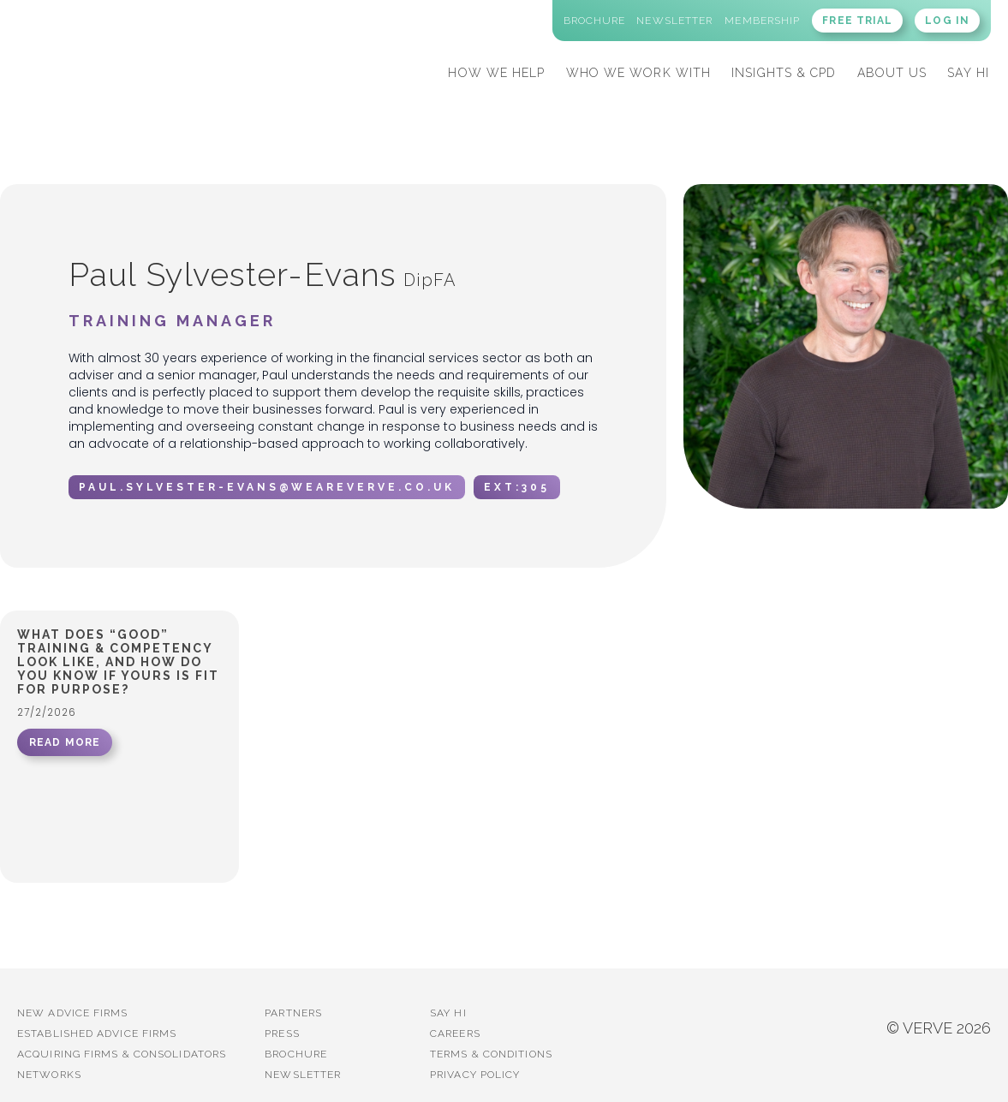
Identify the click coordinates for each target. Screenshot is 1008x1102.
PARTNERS (293, 1013)
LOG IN (947, 21)
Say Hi (448, 1013)
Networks (49, 1075)
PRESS (282, 1033)
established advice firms (96, 1033)
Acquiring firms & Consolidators (121, 1054)
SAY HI (968, 73)
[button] (496, 70)
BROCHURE (296, 1054)
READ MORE (64, 742)
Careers (455, 1033)
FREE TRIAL (857, 21)
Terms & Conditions (491, 1054)
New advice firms (72, 1013)
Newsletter (303, 1075)
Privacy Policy (475, 1075)
